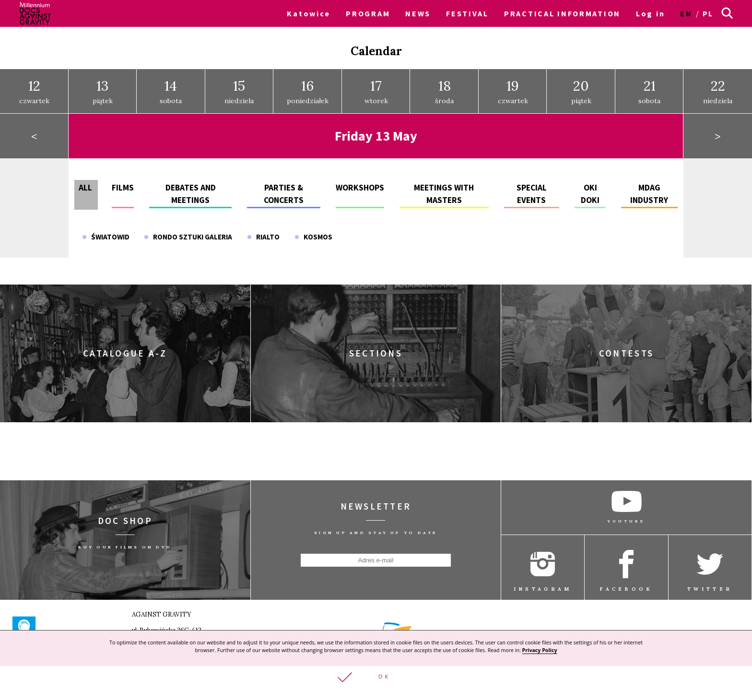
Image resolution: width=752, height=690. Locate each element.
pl (708, 13)
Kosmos (313, 236)
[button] (376, 678)
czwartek (34, 91)
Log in (650, 13)
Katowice (308, 13)
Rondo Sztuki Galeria (188, 236)
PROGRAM (368, 13)
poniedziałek (308, 91)
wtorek (376, 91)
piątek (103, 91)
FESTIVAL (467, 13)
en (686, 13)
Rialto (263, 236)
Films (123, 187)
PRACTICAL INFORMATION (562, 13)
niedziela (239, 91)
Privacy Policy (539, 649)
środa (444, 91)
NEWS (418, 13)
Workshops (360, 187)
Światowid (105, 236)
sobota (171, 91)
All (85, 187)
